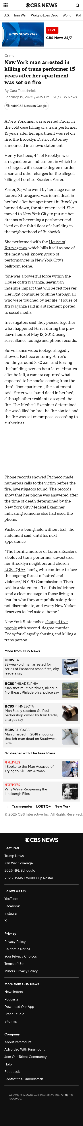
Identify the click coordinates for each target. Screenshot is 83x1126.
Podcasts (11, 999)
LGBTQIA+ (14, 569)
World (67, 15)
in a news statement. (45, 145)
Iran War (20, 15)
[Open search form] (77, 5)
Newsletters (13, 992)
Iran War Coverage (18, 863)
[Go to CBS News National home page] (42, 5)
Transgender (22, 806)
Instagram (11, 913)
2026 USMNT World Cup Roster (28, 878)
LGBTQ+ (43, 806)
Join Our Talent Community (25, 1057)
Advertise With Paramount (24, 1049)
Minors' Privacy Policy (21, 971)
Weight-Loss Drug (44, 15)
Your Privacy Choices (20, 956)
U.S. (7, 15)
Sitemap (10, 1021)
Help (8, 1064)
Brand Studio (14, 1014)
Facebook (12, 906)
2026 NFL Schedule (19, 870)
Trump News (14, 856)
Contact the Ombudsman (23, 1079)
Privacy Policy (15, 942)
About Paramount (17, 1042)
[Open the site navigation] (15, 5)
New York (62, 806)
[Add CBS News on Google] (26, 106)
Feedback (12, 1071)
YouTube (11, 899)
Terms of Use (14, 964)
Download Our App (19, 1007)
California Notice (17, 949)
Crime (9, 55)
